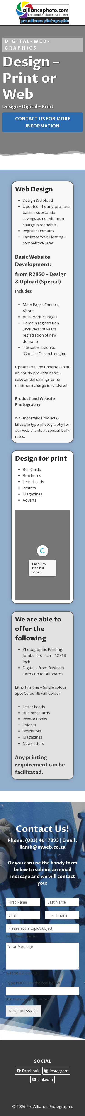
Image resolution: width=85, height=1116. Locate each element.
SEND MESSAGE (23, 1011)
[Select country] (50, 915)
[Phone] (62, 915)
